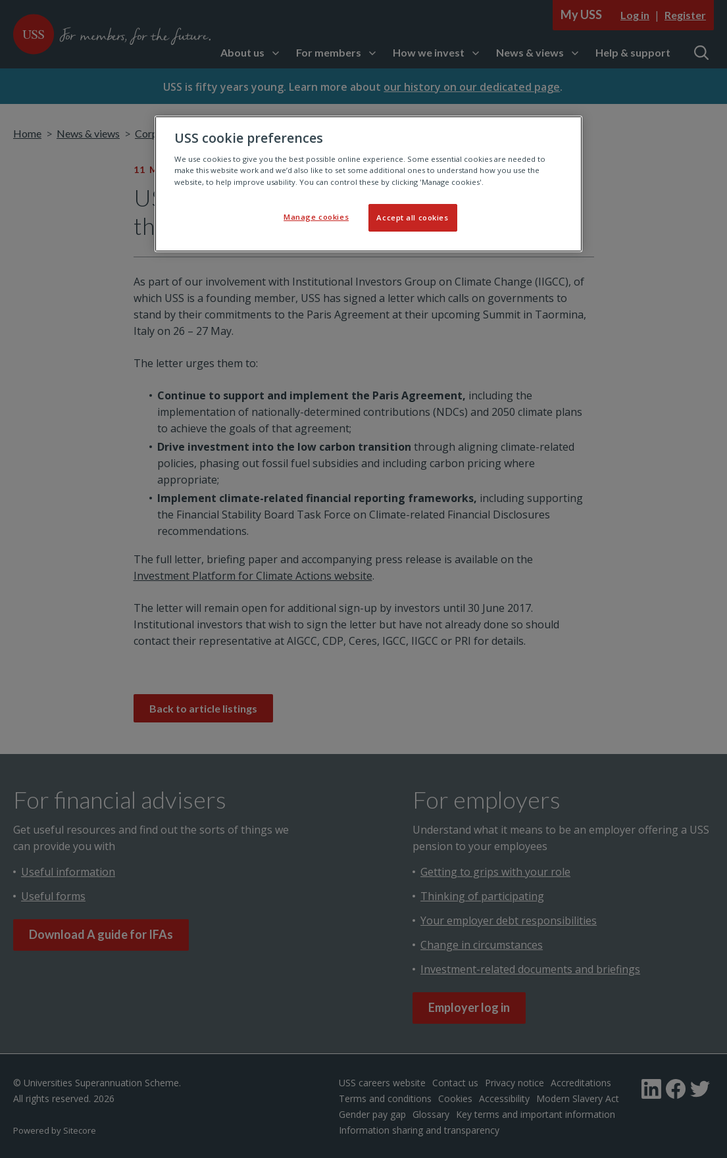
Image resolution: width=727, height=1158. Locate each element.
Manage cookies (316, 217)
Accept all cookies (412, 217)
